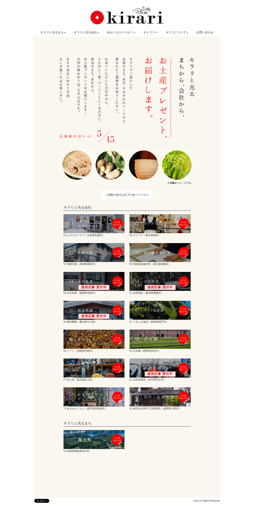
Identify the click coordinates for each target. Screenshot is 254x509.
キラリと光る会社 (86, 32)
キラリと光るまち (53, 32)
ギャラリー (150, 32)
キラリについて (177, 32)
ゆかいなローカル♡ (121, 32)
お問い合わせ (205, 32)
